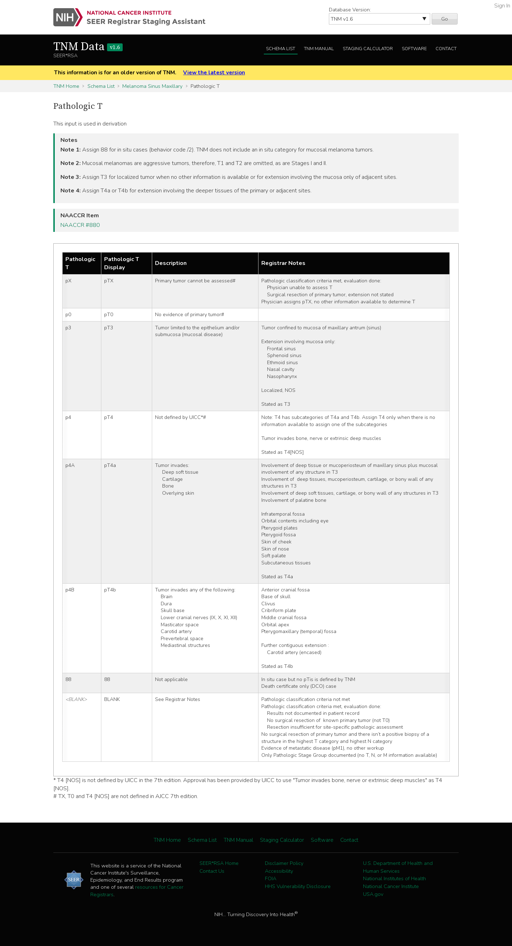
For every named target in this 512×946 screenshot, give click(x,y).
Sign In (502, 6)
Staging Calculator (368, 49)
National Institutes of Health (394, 878)
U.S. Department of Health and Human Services (398, 867)
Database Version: (350, 9)
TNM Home (66, 86)
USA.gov (373, 894)
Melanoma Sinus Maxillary (152, 86)
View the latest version (214, 72)
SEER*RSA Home (219, 863)
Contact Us (211, 871)
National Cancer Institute (391, 886)
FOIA (270, 878)
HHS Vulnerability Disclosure (298, 886)
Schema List (280, 49)
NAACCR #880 (80, 225)
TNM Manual (319, 49)
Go (444, 18)
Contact (446, 49)
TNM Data (88, 47)
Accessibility (279, 871)
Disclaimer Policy (284, 863)
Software (414, 49)
